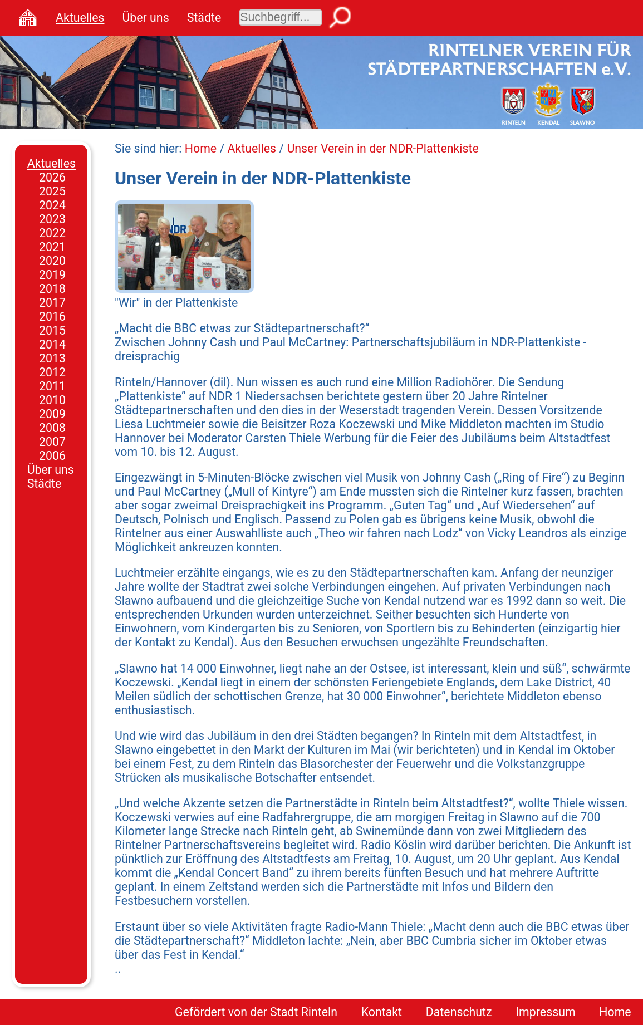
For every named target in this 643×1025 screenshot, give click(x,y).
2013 (52, 358)
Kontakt (381, 1012)
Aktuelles (80, 17)
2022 (52, 233)
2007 (52, 442)
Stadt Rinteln (303, 1012)
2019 (52, 275)
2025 (52, 191)
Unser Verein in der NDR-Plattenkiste (382, 148)
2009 (52, 414)
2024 (52, 205)
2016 (52, 316)
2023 (52, 219)
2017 (52, 303)
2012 (52, 372)
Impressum (545, 1012)
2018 (52, 289)
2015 (52, 330)
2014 (52, 344)
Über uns (145, 17)
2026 (52, 177)
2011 (52, 386)
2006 (52, 456)
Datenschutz (459, 1012)
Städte (204, 17)
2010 (52, 400)
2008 (52, 428)
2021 (52, 247)
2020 (52, 261)
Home (201, 148)
